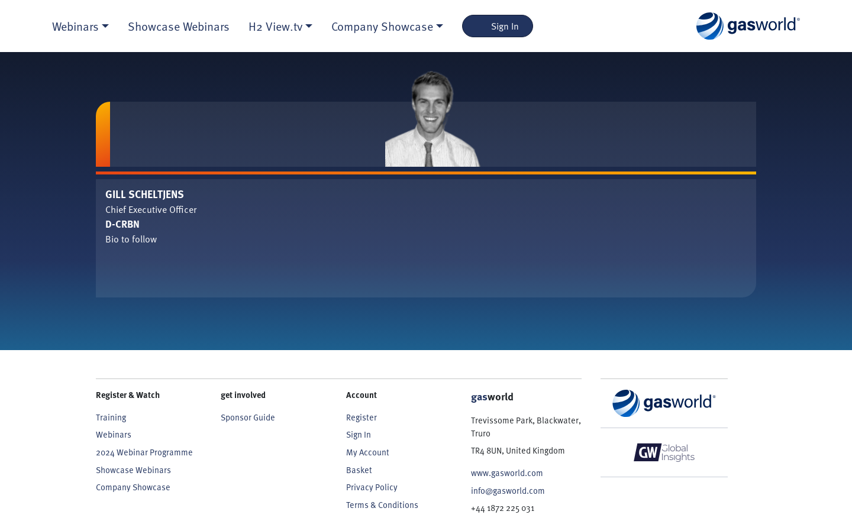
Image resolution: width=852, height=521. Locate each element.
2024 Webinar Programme (144, 452)
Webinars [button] (75, 26)
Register (361, 417)
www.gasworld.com (507, 473)
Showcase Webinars (179, 26)
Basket (359, 470)
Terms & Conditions (382, 505)
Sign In (498, 26)
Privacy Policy (372, 487)
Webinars (113, 434)
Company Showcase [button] (382, 26)
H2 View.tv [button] (275, 26)
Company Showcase (133, 487)
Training (111, 417)
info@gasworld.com (508, 490)
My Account (367, 452)
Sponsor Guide (248, 417)
